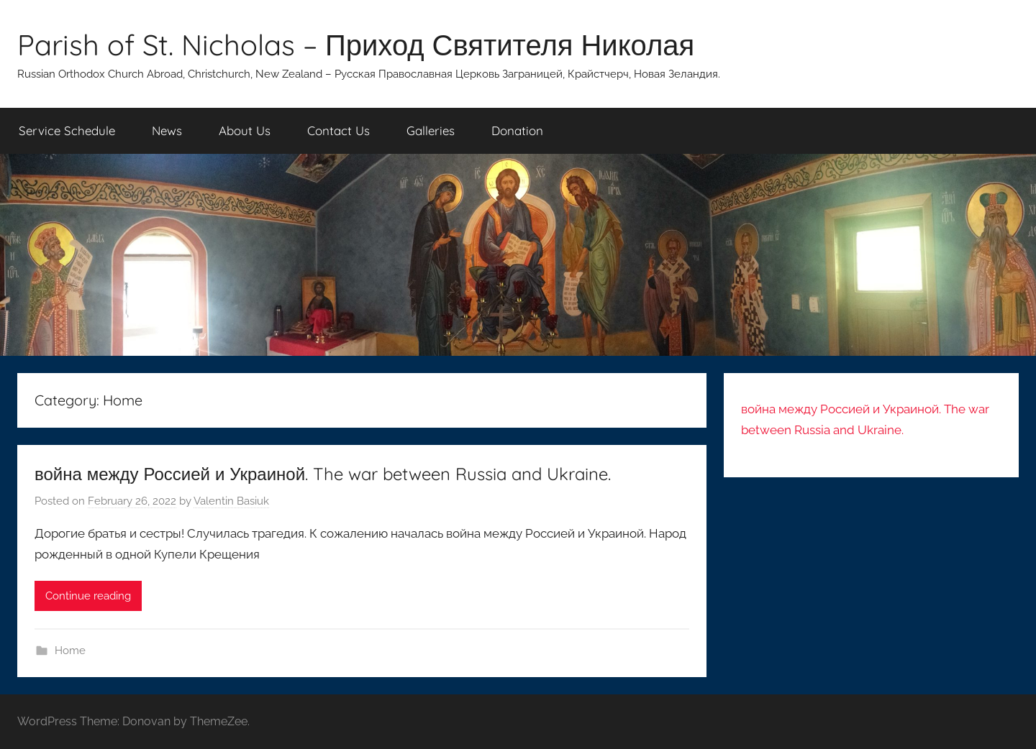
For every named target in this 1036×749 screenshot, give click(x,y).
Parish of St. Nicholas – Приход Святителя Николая (355, 45)
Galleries (430, 130)
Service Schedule (67, 130)
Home (70, 650)
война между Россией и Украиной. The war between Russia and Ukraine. (323, 473)
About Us (245, 130)
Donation (517, 130)
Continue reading (88, 595)
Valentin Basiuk (231, 501)
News (167, 130)
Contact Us (338, 130)
